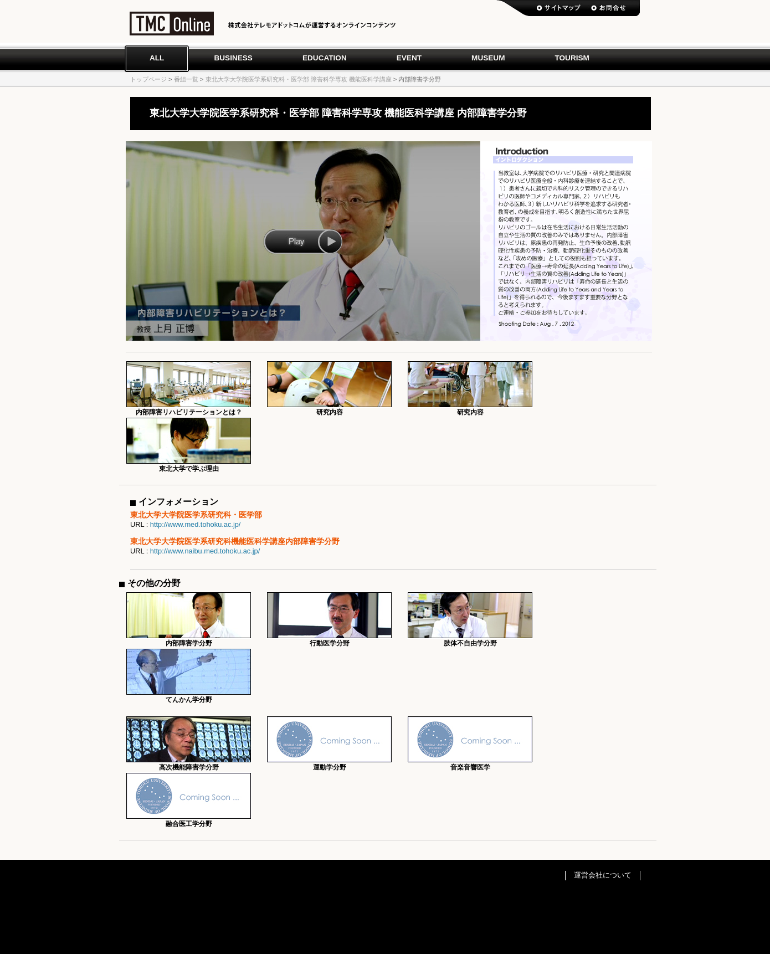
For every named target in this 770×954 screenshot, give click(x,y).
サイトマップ (558, 8)
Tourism (572, 58)
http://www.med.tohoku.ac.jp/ (195, 524)
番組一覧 (186, 79)
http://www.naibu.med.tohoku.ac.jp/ (205, 551)
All (157, 58)
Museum (488, 58)
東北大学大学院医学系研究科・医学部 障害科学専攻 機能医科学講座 (299, 79)
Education (324, 58)
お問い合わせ (608, 8)
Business (233, 58)
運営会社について (603, 875)
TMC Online (172, 26)
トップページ (148, 79)
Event (409, 58)
